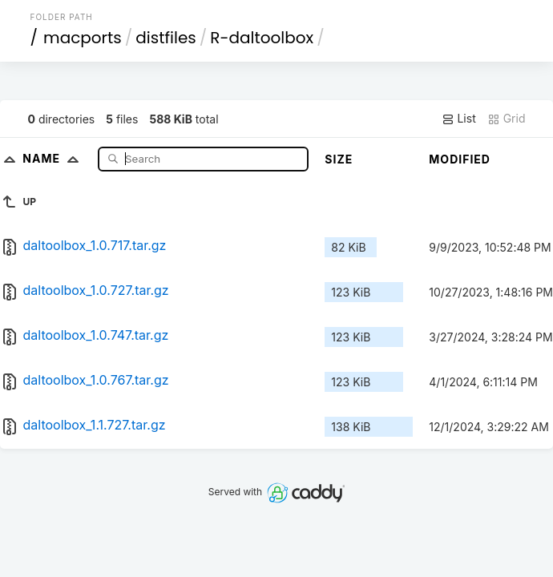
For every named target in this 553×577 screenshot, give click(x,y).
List (459, 118)
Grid (506, 118)
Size (339, 159)
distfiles (165, 37)
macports (82, 37)
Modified (459, 159)
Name (54, 158)
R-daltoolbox (261, 37)
